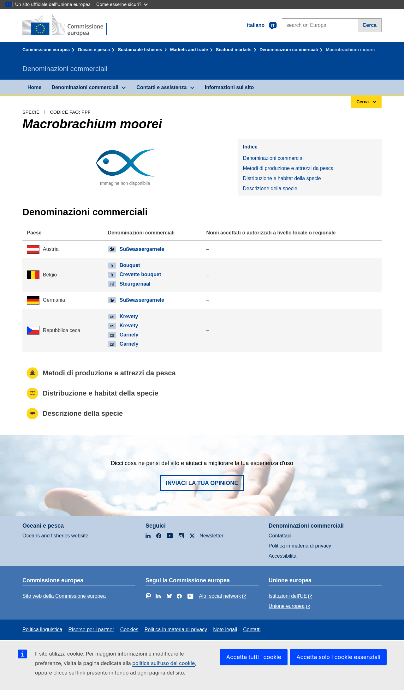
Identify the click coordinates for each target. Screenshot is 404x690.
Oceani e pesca (94, 49)
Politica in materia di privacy (300, 545)
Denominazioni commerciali (288, 49)
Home (34, 87)
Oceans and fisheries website (55, 535)
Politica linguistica (42, 629)
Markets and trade (189, 49)
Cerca (370, 25)
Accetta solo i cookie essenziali (338, 657)
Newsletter (211, 535)
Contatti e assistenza (161, 87)
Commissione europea (46, 49)
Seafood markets (234, 49)
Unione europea (287, 606)
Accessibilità (282, 556)
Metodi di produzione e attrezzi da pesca (288, 168)
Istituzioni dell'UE (288, 596)
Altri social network (220, 596)
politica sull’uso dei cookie (163, 663)
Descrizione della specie (270, 188)
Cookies (129, 629)
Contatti (251, 629)
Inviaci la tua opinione (202, 483)
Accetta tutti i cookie (253, 657)
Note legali (225, 629)
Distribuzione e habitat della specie (282, 178)
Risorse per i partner (91, 629)
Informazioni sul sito (229, 87)
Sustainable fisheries (140, 49)
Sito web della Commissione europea (64, 596)
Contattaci (280, 535)
